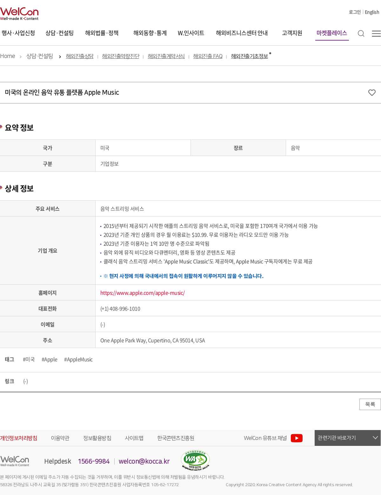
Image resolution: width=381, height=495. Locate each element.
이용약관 (60, 438)
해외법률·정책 (101, 33)
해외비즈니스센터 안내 (242, 33)
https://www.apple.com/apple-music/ (142, 292)
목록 (370, 404)
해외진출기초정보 (249, 56)
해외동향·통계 (150, 33)
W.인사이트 (191, 33)
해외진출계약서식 (166, 56)
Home (7, 56)
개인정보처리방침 (18, 438)
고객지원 (292, 33)
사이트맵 (134, 438)
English (372, 12)
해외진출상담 (80, 56)
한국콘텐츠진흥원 (175, 438)
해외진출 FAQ (207, 56)
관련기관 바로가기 (337, 438)
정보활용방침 (97, 438)
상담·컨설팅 (59, 33)
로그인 (355, 12)
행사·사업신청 (18, 33)
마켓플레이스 (332, 33)
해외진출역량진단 (120, 56)
